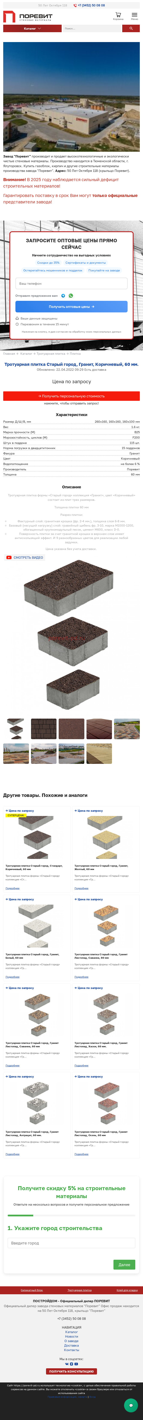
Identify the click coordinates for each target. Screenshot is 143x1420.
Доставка (71, 1345)
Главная (9, 353)
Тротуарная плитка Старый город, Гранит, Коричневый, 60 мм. (71, 364)
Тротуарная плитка (51, 353)
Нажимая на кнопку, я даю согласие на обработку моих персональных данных (71, 331)
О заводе (71, 1341)
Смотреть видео (28, 557)
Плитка (75, 353)
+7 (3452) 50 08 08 (89, 5)
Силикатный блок (71, 1290)
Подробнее (12, 888)
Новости (71, 1336)
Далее (124, 1264)
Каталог (32, 28)
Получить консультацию (71, 1371)
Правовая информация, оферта (67, 1396)
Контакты (71, 1350)
